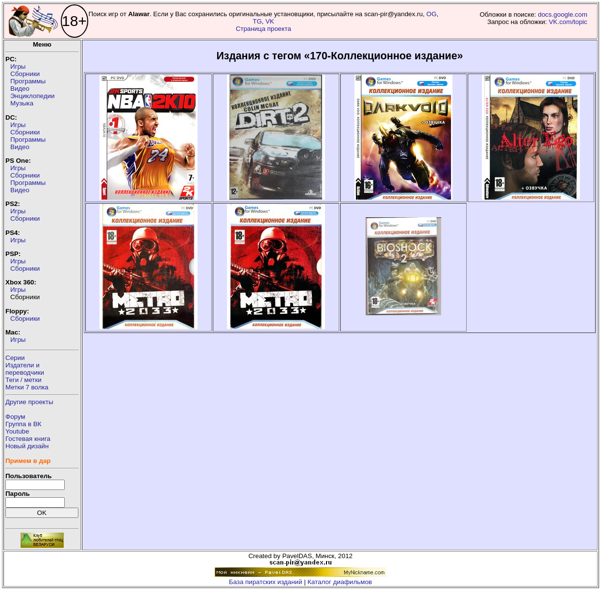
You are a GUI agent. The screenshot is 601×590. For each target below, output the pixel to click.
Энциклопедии (32, 96)
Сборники (25, 73)
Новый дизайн (27, 446)
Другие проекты (29, 402)
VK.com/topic (568, 22)
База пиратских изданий (265, 582)
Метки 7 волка (27, 387)
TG (257, 21)
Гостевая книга (27, 438)
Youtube (17, 431)
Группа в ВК (23, 424)
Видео (19, 88)
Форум (15, 416)
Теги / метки (23, 380)
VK (269, 21)
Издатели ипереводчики (24, 368)
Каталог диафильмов (339, 582)
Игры (17, 66)
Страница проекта (263, 28)
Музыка (21, 103)
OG (431, 14)
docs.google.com (562, 14)
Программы (28, 81)
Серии (15, 357)
